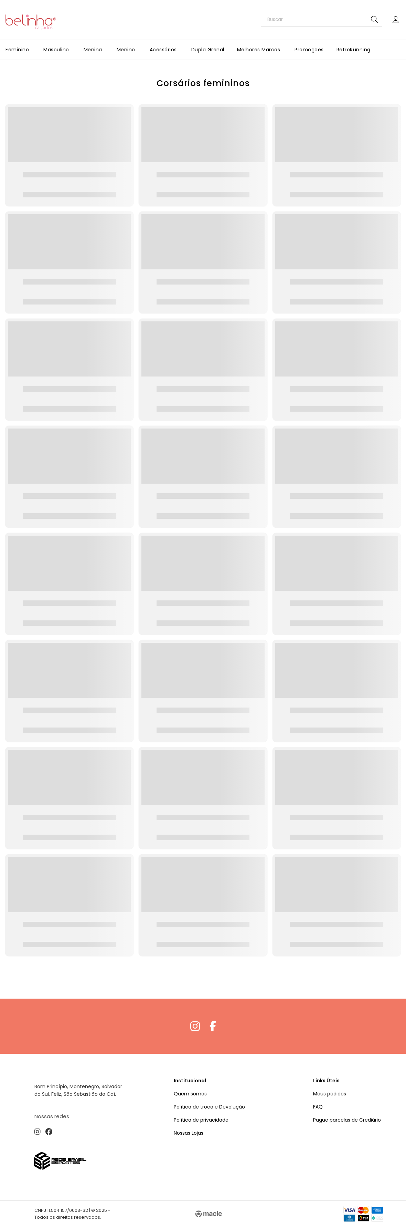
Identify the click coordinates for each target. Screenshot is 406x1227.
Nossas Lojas (188, 1133)
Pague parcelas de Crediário (347, 1119)
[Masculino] (57, 49)
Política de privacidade (201, 1119)
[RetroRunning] (353, 49)
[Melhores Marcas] (259, 49)
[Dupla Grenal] (207, 49)
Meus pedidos (329, 1093)
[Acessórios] (164, 49)
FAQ (318, 1106)
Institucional (190, 1080)
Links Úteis (326, 1080)
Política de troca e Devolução (209, 1106)
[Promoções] (309, 49)
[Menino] (127, 49)
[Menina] (94, 49)
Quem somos (190, 1093)
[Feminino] (18, 49)
